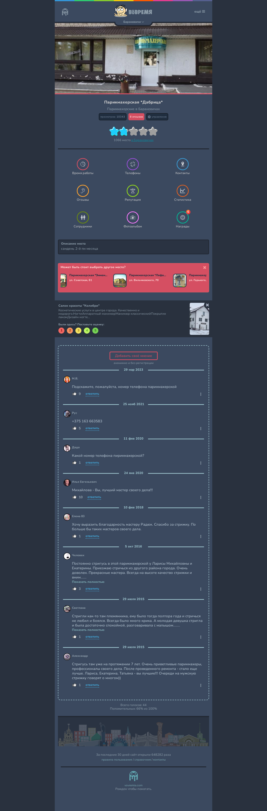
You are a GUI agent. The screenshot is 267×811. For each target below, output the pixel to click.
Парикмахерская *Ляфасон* (149, 275)
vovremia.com (133, 785)
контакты (159, 760)
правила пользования (117, 760)
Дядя (76, 447)
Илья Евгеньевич (84, 481)
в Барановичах (142, 140)
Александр (80, 656)
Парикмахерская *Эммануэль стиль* (89, 275)
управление (157, 117)
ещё (199, 11)
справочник (142, 760)
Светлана (79, 608)
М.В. (75, 378)
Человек (78, 555)
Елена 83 (78, 516)
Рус (74, 413)
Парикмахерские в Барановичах (133, 109)
